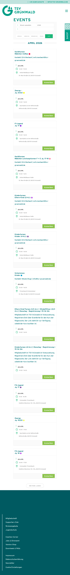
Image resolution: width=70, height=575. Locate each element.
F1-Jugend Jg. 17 (19, 125)
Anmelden (48, 82)
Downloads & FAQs (13, 548)
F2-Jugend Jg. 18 (19, 452)
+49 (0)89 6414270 (36, 2)
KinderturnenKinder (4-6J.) (21, 235)
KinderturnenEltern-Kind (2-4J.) (23, 196)
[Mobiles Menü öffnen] (66, 11)
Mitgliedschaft (11, 518)
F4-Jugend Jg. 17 (19, 386)
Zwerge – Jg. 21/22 (19, 91)
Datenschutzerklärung (14, 559)
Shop (67, 35)
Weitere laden (35, 485)
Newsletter (10, 563)
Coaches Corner (12, 537)
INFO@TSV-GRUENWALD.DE (57, 2)
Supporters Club (12, 522)
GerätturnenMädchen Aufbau (21, 53)
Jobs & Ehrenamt (12, 541)
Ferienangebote (12, 526)
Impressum (10, 555)
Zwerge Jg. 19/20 (19, 419)
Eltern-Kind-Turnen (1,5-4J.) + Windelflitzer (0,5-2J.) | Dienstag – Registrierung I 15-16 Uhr (35, 310)
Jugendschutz (11, 530)
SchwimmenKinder (20, 274)
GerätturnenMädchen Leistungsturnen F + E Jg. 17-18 (32, 157)
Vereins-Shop (11, 544)
